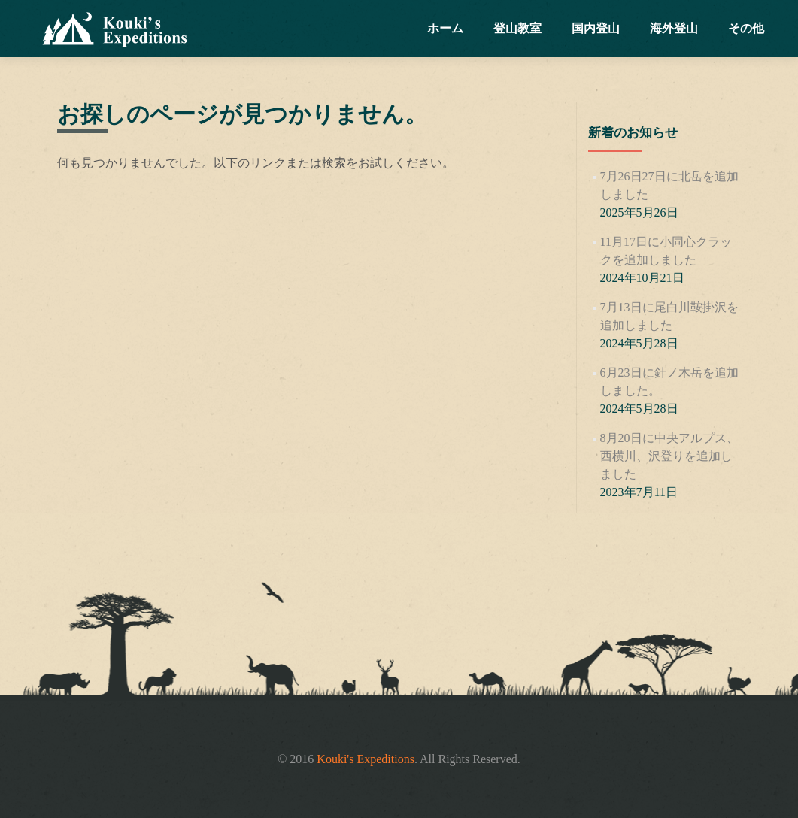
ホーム (445, 28)
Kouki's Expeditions (365, 759)
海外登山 (674, 28)
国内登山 (596, 28)
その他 (746, 28)
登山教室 (517, 28)
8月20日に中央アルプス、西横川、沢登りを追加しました (669, 456)
